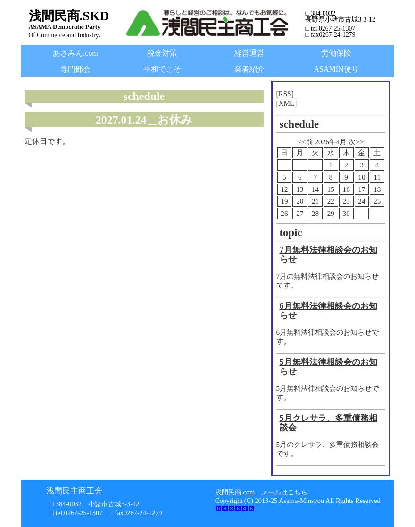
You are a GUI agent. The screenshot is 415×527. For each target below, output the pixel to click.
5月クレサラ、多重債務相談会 (328, 422)
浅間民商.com (235, 492)
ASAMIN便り (336, 69)
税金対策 (162, 53)
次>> (356, 142)
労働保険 (336, 53)
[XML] (286, 103)
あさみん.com (75, 53)
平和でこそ (162, 69)
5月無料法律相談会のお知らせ (328, 366)
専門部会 (75, 69)
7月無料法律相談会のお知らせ (328, 254)
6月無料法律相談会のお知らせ (328, 310)
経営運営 (249, 53)
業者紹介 (249, 69)
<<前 (305, 142)
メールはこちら (284, 492)
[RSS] (285, 94)
